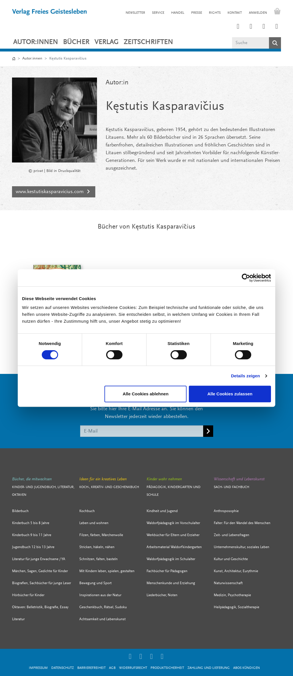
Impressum (38, 668)
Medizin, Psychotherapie (232, 595)
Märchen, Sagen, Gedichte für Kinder (40, 571)
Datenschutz (62, 668)
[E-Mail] (142, 431)
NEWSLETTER (135, 13)
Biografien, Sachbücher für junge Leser (41, 583)
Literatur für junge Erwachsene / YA (38, 559)
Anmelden (258, 13)
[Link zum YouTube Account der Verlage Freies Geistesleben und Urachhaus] (276, 26)
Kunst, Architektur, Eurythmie (236, 571)
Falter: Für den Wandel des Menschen (242, 523)
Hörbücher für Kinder (28, 595)
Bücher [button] (76, 42)
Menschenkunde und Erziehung (170, 583)
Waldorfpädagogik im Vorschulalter (173, 523)
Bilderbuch (20, 511)
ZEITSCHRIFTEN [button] (148, 42)
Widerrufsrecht (133, 668)
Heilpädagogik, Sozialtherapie (236, 607)
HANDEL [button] (177, 13)
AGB (112, 668)
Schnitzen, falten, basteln (98, 559)
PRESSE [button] (196, 13)
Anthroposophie (226, 511)
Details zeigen (245, 375)
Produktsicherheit (167, 668)
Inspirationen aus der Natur (100, 595)
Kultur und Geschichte (231, 559)
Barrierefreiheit (91, 668)
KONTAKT (234, 13)
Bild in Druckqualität (63, 171)
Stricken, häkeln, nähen (96, 547)
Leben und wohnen (93, 523)
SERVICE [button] (158, 13)
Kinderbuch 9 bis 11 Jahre (31, 535)
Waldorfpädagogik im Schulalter (170, 559)
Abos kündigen (246, 668)
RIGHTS (215, 13)
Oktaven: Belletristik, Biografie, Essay (40, 607)
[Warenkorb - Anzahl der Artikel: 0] (276, 12)
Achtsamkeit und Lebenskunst (102, 619)
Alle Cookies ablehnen (146, 393)
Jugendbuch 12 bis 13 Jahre (33, 547)
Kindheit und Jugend (162, 511)
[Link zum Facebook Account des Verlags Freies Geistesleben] (264, 26)
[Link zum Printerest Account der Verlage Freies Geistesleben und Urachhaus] (251, 26)
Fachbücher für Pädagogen (166, 571)
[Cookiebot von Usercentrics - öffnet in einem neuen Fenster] (246, 277)
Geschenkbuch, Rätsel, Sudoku (103, 607)
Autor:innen (35, 42)
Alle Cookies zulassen (230, 393)
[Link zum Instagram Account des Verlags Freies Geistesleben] (238, 26)
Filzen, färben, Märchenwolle (101, 535)
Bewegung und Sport (95, 583)
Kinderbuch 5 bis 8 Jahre (30, 523)
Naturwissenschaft (228, 583)
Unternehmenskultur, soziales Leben (241, 547)
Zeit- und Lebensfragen (231, 535)
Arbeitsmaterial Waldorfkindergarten (174, 547)
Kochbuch (87, 511)
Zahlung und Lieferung (208, 668)
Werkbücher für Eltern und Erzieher (172, 535)
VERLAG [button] (106, 42)
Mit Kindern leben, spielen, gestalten (106, 571)
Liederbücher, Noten (161, 595)
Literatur (18, 619)
